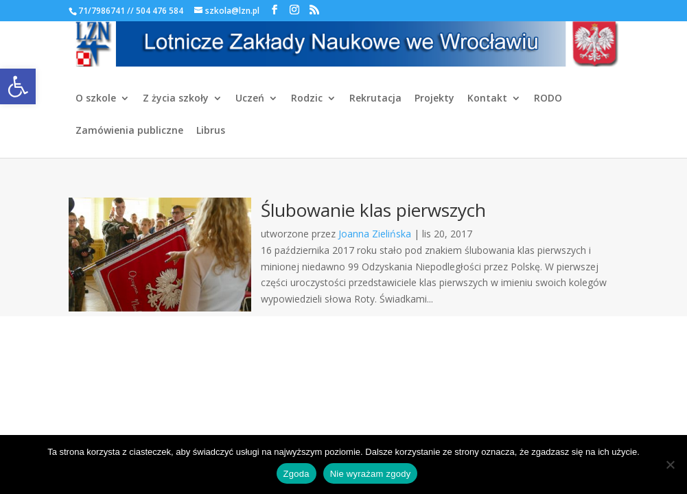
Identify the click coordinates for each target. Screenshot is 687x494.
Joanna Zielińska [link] (374, 233)
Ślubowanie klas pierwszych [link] (373, 210)
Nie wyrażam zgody (370, 474)
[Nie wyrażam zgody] (670, 464)
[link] (18, 86)
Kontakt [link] (487, 98)
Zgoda (296, 474)
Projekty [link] (434, 98)
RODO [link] (548, 98)
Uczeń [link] (249, 98)
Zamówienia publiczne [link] (129, 131)
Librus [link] (210, 131)
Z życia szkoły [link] (176, 98)
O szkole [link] (95, 98)
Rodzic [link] (307, 98)
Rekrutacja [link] (375, 98)
